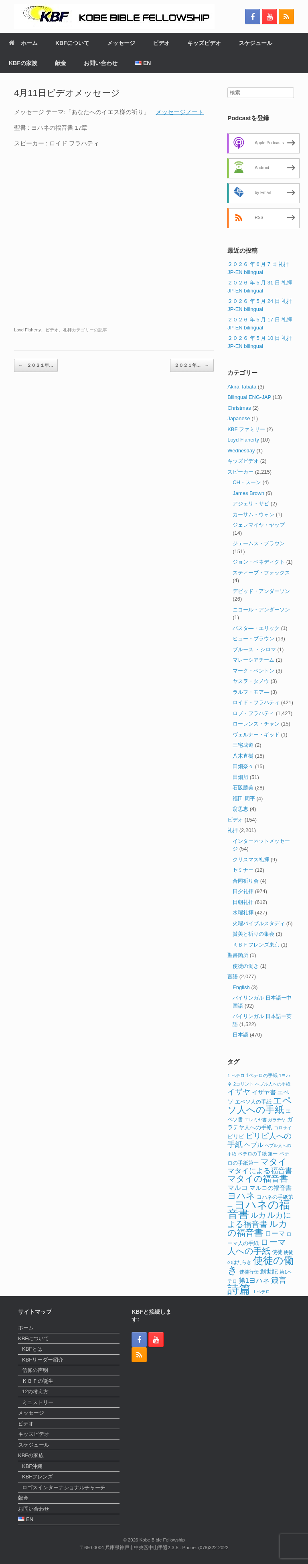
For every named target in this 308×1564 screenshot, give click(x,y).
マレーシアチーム (253, 660)
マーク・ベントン (253, 671)
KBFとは (32, 1349)
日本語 (240, 1035)
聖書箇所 (237, 955)
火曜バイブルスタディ (259, 923)
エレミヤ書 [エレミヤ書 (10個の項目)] (256, 1119)
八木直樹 (243, 756)
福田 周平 (244, 798)
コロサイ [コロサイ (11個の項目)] (283, 1127)
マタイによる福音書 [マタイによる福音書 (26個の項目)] (259, 1171)
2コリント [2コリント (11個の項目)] (243, 1084)
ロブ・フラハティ (253, 713)
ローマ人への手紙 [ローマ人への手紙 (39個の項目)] (256, 1246)
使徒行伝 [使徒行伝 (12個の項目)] (249, 1272)
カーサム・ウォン (253, 514)
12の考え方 (35, 1391)
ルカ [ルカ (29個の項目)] (258, 1215)
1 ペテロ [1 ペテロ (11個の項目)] (236, 1075)
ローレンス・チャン (256, 724)
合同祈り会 (246, 881)
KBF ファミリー (246, 429)
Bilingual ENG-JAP (249, 397)
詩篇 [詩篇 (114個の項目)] (239, 1289)
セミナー (243, 870)
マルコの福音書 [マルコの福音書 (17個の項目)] (270, 1188)
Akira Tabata (241, 387)
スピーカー (240, 472)
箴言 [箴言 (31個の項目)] (278, 1280)
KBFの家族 (23, 63)
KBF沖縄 (32, 1466)
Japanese (238, 418)
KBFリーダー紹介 (42, 1360)
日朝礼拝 (243, 902)
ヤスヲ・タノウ (251, 681)
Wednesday (241, 451)
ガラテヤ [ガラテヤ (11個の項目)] (277, 1119)
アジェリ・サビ (251, 504)
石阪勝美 (243, 788)
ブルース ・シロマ (254, 649)
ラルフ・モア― (251, 692)
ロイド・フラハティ (256, 702)
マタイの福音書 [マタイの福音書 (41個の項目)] (257, 1179)
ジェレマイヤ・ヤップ (259, 525)
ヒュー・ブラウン (253, 639)
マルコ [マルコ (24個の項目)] (237, 1188)
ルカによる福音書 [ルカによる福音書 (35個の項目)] (259, 1219)
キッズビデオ (204, 43)
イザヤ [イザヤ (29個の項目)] (238, 1092)
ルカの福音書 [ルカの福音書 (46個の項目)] (257, 1228)
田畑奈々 (243, 766)
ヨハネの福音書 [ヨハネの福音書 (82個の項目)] (258, 1210)
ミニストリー (37, 1402)
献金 (60, 63)
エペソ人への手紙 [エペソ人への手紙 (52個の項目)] (259, 1105)
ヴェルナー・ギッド (256, 735)
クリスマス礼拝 (251, 860)
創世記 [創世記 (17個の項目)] (269, 1271)
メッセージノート (180, 111)
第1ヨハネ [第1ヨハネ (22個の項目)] (254, 1280)
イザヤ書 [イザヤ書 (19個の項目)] (264, 1092)
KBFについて (72, 43)
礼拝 (67, 329)
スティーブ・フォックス (261, 573)
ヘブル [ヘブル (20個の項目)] (253, 1144)
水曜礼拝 (243, 913)
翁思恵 (240, 809)
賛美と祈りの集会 (253, 934)
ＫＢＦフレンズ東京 (256, 945)
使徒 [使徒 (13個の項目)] (277, 1252)
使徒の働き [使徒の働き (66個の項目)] (260, 1265)
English (241, 987)
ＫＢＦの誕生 (37, 1381)
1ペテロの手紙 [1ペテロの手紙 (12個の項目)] (262, 1075)
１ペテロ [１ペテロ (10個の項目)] (261, 1291)
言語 (232, 976)
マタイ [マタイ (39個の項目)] (273, 1161)
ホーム (23, 43)
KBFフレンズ (37, 1477)
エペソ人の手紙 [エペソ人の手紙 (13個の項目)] (253, 1102)
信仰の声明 (35, 1370)
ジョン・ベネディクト (259, 562)
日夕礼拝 (243, 891)
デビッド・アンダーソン (261, 591)
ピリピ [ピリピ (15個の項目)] (235, 1137)
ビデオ (161, 43)
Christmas (239, 408)
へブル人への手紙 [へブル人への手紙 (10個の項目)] (272, 1084)
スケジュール (255, 43)
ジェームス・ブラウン (259, 543)
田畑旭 (240, 777)
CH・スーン (247, 482)
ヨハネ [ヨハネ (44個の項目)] (241, 1196)
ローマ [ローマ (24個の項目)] (275, 1233)
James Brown (248, 493)
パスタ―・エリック (256, 628)
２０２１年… (35, 366)
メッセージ (121, 43)
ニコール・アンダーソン (261, 610)
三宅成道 (243, 745)
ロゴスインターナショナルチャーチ (63, 1487)
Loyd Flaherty (27, 329)
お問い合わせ (101, 63)
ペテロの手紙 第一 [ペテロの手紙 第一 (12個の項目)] (258, 1154)
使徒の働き (246, 966)
